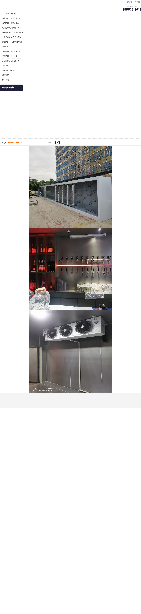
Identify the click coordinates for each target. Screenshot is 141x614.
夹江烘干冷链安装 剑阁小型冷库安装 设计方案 (16, 160)
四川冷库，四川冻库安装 (16, 45)
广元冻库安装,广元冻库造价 (34, 27)
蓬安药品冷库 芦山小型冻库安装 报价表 (16, 156)
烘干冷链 (10, 107)
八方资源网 (23, 601)
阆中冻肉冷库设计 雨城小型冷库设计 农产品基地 (16, 147)
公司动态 (88, 21)
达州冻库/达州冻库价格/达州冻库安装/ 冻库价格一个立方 (50, 574)
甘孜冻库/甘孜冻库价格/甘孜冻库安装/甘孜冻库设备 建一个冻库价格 (81, 574)
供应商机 (32, 21)
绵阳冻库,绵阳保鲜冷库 (15, 55)
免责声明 (30, 601)
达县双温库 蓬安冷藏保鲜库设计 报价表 (16, 151)
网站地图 (45, 601)
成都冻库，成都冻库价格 (16, 50)
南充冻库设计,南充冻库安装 (17, 69)
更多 (24, 115)
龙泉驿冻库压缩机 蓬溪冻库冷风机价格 (16, 120)
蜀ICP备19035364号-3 (32, 595)
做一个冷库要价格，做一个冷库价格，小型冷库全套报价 (103, 574)
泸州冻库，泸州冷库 (14, 83)
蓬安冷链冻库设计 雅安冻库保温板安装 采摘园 (16, 142)
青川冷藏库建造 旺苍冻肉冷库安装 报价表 (16, 138)
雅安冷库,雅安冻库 (13, 97)
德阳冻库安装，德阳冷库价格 (17, 60)
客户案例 (107, 21)
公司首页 (13, 21)
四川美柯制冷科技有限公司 (19, 598)
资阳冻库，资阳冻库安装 (16, 78)
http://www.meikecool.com (41, 516)
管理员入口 (38, 601)
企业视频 (51, 21)
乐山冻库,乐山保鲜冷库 (15, 88)
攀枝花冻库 (11, 102)
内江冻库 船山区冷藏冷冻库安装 (16, 124)
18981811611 (92, 71)
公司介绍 (69, 21)
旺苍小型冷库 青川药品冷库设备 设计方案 (16, 133)
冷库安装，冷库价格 (14, 41)
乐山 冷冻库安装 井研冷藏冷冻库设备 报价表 (16, 129)
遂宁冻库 (10, 74)
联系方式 (126, 21)
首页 (13, 27)
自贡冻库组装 (12, 93)
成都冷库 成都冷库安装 (17, 574)
